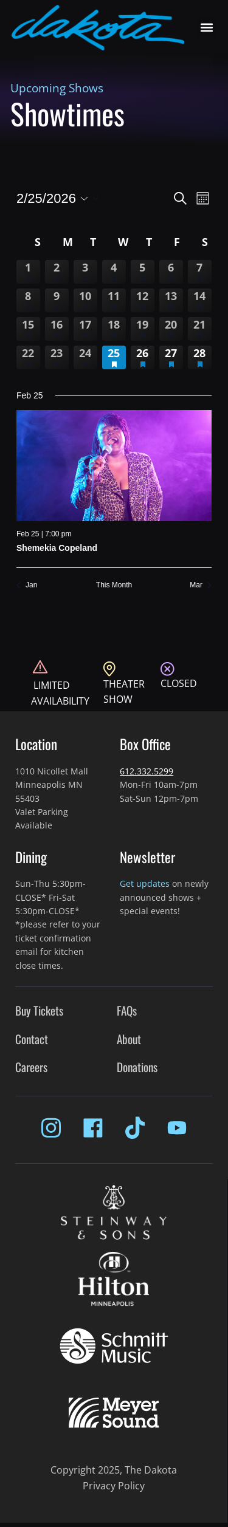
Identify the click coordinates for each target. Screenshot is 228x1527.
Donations (137, 1067)
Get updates (145, 883)
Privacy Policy (114, 1485)
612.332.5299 (146, 771)
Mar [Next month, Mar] (201, 585)
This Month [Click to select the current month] (114, 585)
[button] (206, 28)
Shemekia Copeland (56, 548)
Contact (31, 1039)
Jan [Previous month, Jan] (26, 585)
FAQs (127, 1010)
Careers (31, 1067)
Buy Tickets (39, 1010)
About (129, 1039)
